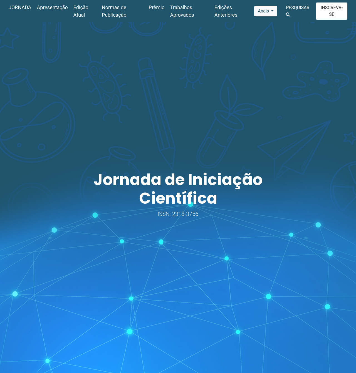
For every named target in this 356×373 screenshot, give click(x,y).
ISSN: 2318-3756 (178, 214)
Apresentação (52, 7)
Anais (264, 11)
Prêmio (157, 7)
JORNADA (20, 7)
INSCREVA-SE (332, 11)
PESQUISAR (297, 10)
